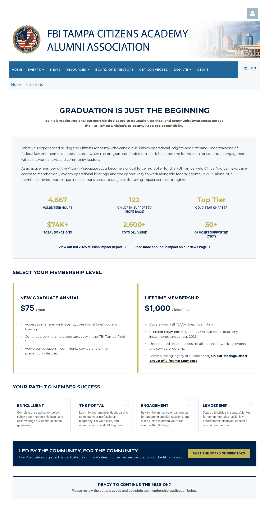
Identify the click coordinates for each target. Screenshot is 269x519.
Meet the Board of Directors (219, 453)
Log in (252, 13)
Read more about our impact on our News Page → (172, 247)
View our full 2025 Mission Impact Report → (92, 247)
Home (17, 84)
